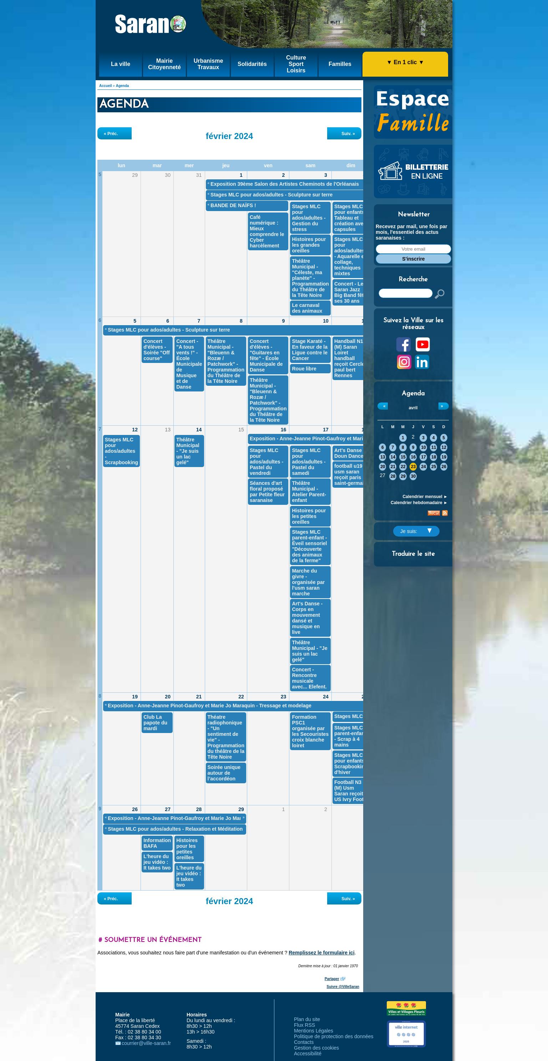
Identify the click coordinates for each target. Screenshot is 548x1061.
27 (168, 809)
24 (423, 466)
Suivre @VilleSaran (343, 987)
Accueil (105, 86)
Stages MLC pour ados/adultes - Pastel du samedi (308, 461)
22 (403, 466)
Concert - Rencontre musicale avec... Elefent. (309, 678)
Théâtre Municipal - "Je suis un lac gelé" (187, 451)
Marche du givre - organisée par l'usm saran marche (308, 582)
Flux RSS (304, 1025)
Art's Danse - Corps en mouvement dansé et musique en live (307, 618)
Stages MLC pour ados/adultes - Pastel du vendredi (266, 461)
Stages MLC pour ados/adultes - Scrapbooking (121, 451)
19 (444, 457)
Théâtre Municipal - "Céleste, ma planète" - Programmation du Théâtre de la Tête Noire (310, 278)
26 (444, 466)
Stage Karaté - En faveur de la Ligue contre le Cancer (310, 349)
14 (393, 457)
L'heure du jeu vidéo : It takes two (157, 862)
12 (444, 447)
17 (423, 457)
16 (413, 457)
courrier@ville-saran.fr (146, 1043)
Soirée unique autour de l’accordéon (224, 772)
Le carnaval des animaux (307, 308)
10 (423, 447)
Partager (332, 979)
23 (413, 466)
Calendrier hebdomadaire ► (419, 502)
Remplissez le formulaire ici (321, 952)
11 (433, 447)
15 (403, 457)
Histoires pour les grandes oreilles (309, 244)
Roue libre (304, 368)
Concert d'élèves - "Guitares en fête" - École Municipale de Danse (266, 355)
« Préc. (111, 133)
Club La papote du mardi (155, 722)
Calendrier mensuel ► (425, 496)
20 (382, 466)
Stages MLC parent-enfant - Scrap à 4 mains (350, 736)
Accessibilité (307, 1053)
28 (393, 476)
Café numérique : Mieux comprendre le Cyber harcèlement (267, 231)
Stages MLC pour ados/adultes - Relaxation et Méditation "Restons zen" (193, 829)
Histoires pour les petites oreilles (309, 516)
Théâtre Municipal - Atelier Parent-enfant (309, 491)
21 (393, 466)
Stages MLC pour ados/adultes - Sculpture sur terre (271, 195)
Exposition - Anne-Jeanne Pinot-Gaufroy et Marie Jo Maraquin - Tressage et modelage (351, 438)
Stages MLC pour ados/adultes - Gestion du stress (308, 218)
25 (433, 466)
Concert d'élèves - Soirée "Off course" (156, 349)
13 (382, 457)
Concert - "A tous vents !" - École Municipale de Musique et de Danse (189, 364)
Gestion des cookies (316, 1048)
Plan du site (307, 1019)
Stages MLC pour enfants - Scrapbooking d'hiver (350, 763)
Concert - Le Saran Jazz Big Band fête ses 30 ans (350, 292)
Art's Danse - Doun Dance (349, 453)
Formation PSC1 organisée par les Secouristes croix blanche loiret (310, 731)
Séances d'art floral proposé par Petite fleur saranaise (267, 491)
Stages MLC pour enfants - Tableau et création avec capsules (350, 218)
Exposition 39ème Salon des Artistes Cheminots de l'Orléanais (284, 184)
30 (413, 476)
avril (413, 407)
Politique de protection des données (334, 1036)
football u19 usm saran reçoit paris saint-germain (350, 474)
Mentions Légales (313, 1031)
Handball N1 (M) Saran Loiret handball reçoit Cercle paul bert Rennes (349, 358)
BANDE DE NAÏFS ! (233, 205)
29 (403, 476)
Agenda (122, 86)
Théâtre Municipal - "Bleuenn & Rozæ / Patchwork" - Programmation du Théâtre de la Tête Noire (226, 361)
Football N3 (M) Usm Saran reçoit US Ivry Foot (349, 790)
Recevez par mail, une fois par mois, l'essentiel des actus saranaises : (411, 232)
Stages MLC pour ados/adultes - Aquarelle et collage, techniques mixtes (350, 256)
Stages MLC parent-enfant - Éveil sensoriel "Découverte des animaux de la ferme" (309, 546)
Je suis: (416, 531)
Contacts (304, 1042)
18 (433, 457)
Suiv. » (348, 133)
